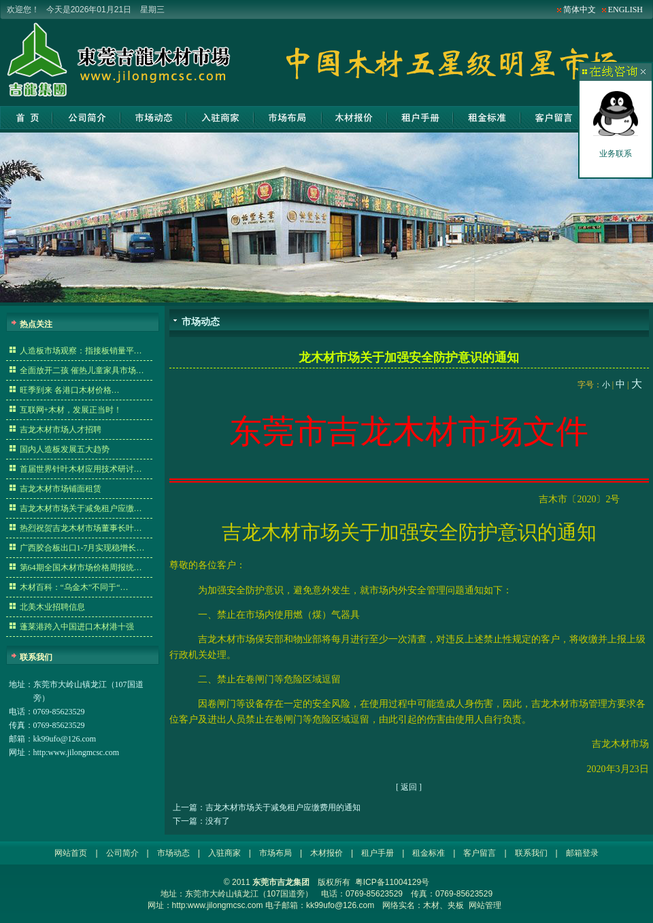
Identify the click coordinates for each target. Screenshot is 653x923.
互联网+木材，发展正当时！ (71, 410)
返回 (409, 787)
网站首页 (26, 117)
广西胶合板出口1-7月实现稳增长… (82, 548)
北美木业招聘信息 (52, 607)
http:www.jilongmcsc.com (76, 752)
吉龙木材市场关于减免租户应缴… (81, 508)
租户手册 (420, 117)
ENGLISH (625, 9)
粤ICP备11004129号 (392, 882)
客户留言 (553, 117)
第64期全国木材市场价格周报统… (81, 567)
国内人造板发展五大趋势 (65, 449)
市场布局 (288, 117)
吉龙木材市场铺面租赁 (60, 488)
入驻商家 (220, 117)
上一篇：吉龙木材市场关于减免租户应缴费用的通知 (267, 807)
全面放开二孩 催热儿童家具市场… (82, 370)
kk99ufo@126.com (65, 739)
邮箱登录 (582, 853)
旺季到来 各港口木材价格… (70, 390)
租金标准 (486, 117)
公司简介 (86, 117)
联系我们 (531, 853)
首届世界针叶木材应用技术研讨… (81, 469)
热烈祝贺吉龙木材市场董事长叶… (81, 528)
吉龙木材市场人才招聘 (60, 429)
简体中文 (579, 9)
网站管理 (485, 905)
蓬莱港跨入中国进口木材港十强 (77, 626)
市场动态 (153, 117)
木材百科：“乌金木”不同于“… (74, 587)
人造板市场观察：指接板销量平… (81, 350)
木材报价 (354, 117)
